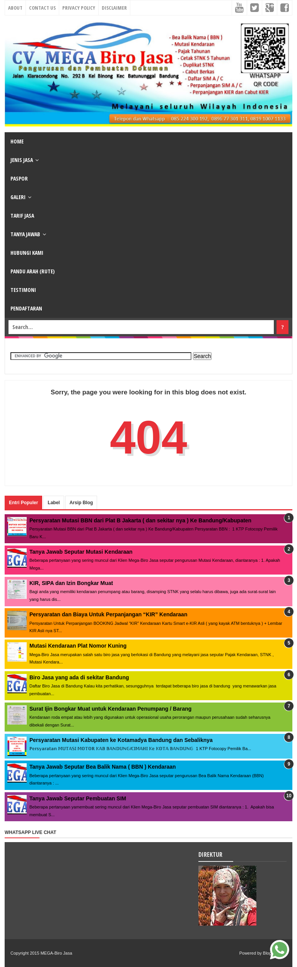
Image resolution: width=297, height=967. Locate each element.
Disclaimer (114, 7)
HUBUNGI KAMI (26, 252)
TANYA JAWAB (25, 234)
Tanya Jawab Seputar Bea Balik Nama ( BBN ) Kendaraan (102, 767)
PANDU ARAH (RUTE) (32, 271)
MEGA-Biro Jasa (56, 953)
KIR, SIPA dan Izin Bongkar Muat (71, 583)
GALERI (18, 197)
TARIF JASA (22, 215)
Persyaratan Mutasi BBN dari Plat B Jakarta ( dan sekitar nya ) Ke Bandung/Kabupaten (140, 520)
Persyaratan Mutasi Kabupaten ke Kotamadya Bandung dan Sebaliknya (121, 740)
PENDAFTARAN (26, 308)
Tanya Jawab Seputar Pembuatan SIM (77, 798)
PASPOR (19, 178)
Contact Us (42, 7)
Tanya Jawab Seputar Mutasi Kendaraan (81, 552)
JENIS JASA (21, 160)
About (15, 7)
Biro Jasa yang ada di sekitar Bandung (79, 677)
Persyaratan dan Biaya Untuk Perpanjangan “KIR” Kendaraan (108, 614)
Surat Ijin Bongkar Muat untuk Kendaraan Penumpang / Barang (110, 709)
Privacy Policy (78, 7)
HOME (17, 141)
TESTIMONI (23, 289)
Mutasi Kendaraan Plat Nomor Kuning (77, 646)
